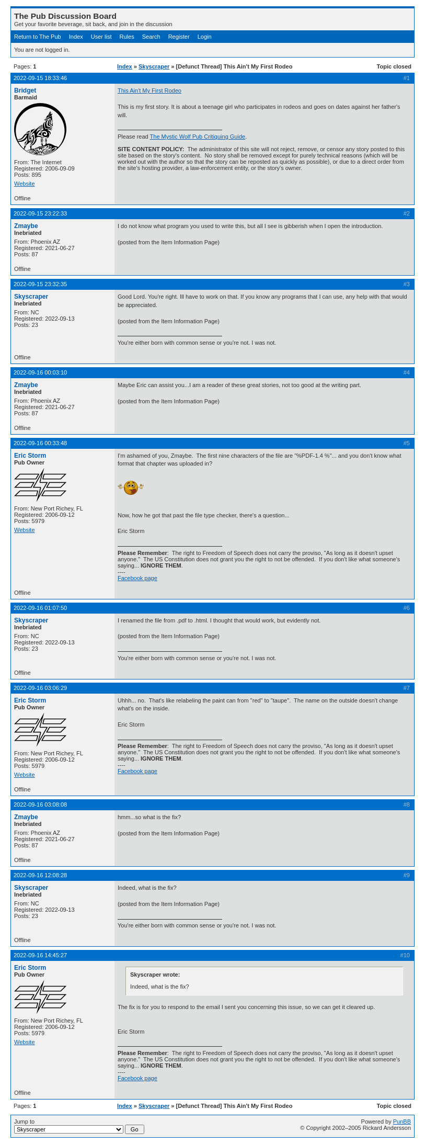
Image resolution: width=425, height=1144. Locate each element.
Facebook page (137, 578)
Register (179, 36)
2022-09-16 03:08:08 (40, 804)
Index (76, 36)
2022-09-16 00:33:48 (40, 443)
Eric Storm (30, 455)
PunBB (402, 1121)
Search (151, 36)
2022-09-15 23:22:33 (40, 213)
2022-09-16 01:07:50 (40, 608)
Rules (127, 36)
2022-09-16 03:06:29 (40, 688)
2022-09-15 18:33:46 (40, 78)
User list (101, 36)
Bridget (25, 90)
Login (205, 36)
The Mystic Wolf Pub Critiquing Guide (198, 136)
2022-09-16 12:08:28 (40, 875)
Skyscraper (154, 66)
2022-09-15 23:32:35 (40, 284)
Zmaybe (26, 226)
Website (24, 183)
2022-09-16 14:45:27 (40, 955)
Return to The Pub (37, 36)
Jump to (79, 1126)
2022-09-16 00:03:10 (40, 372)
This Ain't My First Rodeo (149, 90)
